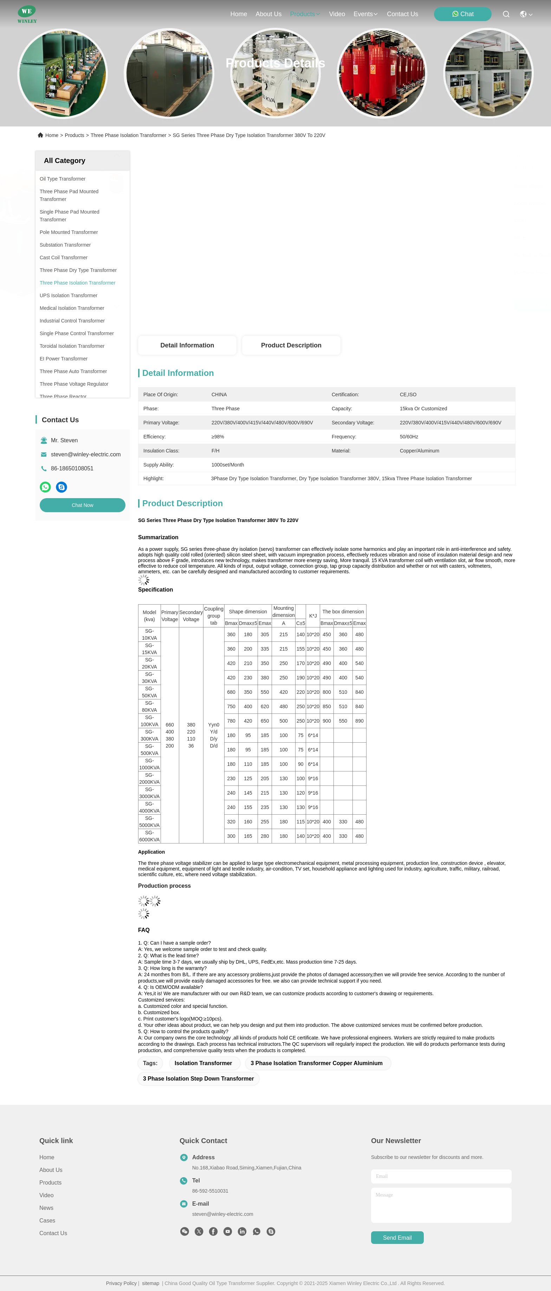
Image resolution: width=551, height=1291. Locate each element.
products (305, 14)
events (366, 14)
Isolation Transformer (203, 1063)
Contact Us (53, 1233)
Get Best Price (385, 305)
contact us (402, 14)
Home (238, 14)
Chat (463, 14)
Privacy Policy (121, 1283)
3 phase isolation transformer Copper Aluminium (316, 1063)
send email (397, 1238)
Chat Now (82, 505)
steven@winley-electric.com (86, 454)
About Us (51, 1170)
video (337, 14)
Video (46, 1195)
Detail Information (187, 345)
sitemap (150, 1283)
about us (268, 14)
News (46, 1208)
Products (74, 135)
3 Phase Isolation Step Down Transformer (198, 1079)
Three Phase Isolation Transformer (129, 135)
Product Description (291, 345)
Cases (47, 1221)
